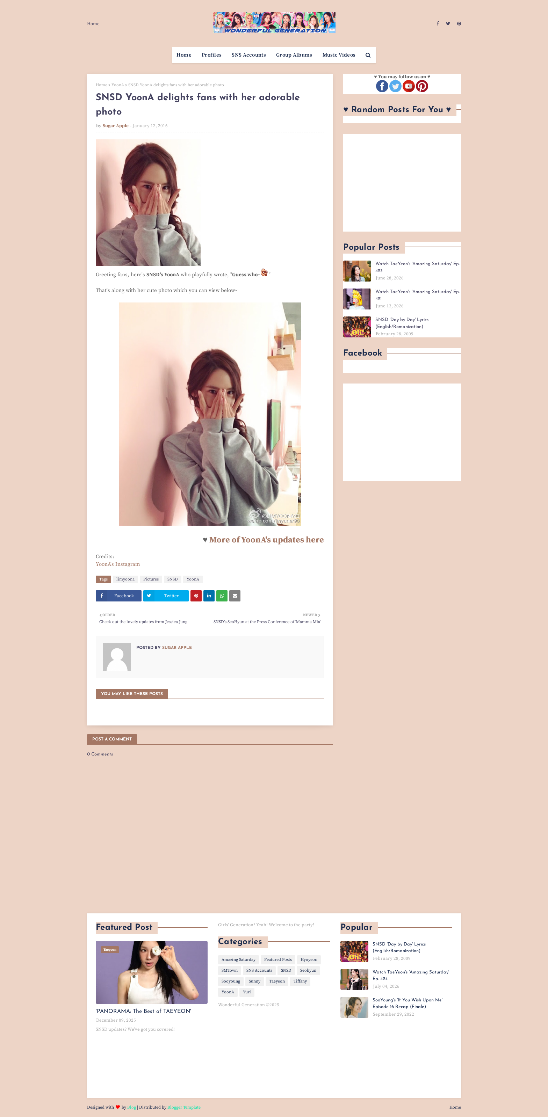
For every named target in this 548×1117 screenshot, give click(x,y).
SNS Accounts (259, 970)
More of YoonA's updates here (266, 540)
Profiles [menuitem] (212, 55)
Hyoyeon (309, 959)
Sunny (254, 981)
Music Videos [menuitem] (339, 55)
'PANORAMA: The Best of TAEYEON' (143, 1011)
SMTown (230, 970)
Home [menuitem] (184, 55)
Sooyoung (231, 981)
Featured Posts (278, 959)
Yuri (247, 992)
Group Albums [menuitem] (294, 55)
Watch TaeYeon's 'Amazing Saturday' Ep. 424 (411, 975)
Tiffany (300, 981)
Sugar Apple (116, 126)
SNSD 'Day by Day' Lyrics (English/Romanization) (401, 323)
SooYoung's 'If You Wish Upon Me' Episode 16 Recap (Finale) (407, 1003)
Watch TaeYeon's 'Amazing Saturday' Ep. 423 (417, 267)
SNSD (172, 579)
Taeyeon (277, 981)
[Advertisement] (402, 183)
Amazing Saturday (238, 959)
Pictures (151, 579)
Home (93, 24)
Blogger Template (184, 1107)
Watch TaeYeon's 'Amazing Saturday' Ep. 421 (417, 295)
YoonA (117, 85)
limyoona (125, 579)
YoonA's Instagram (118, 564)
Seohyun (308, 970)
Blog (131, 1107)
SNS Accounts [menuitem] (249, 55)
